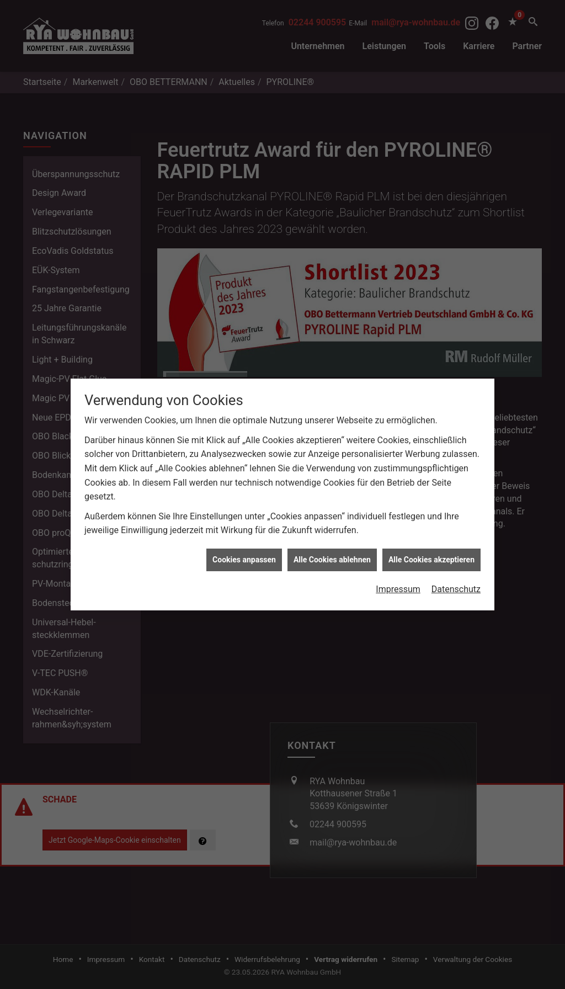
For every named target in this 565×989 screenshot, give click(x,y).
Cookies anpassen (244, 530)
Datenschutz (456, 560)
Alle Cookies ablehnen (332, 530)
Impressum (398, 560)
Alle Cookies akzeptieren (431, 530)
